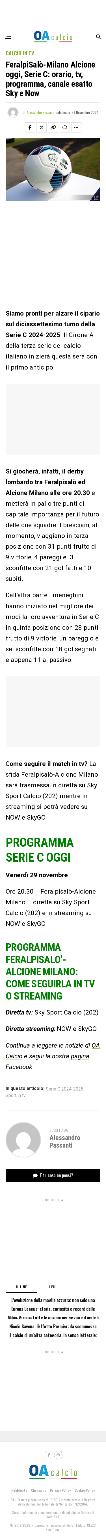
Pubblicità (19, 1490)
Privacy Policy (60, 1490)
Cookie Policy (85, 1490)
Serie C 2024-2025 (64, 1089)
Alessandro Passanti (40, 112)
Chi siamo (38, 1490)
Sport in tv (16, 1095)
